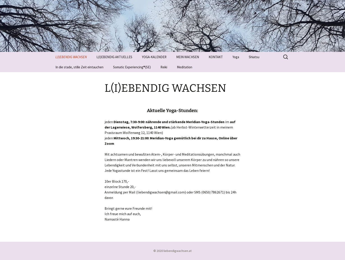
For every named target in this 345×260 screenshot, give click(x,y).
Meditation (184, 67)
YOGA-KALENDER (154, 57)
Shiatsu (254, 57)
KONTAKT (216, 57)
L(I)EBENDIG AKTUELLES (114, 57)
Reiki (163, 67)
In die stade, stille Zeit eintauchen (79, 67)
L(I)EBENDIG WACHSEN (71, 57)
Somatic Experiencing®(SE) (132, 67)
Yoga (236, 57)
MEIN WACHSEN (187, 57)
